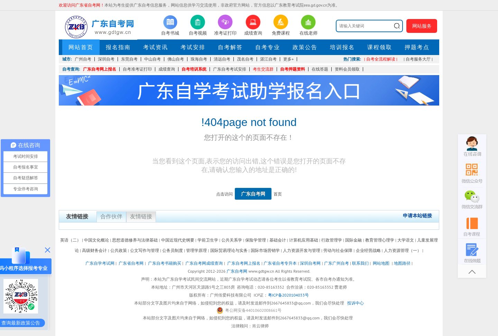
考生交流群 (263, 69)
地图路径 (403, 263)
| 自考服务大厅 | (418, 59)
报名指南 (118, 47)
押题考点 (417, 47)
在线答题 (320, 69)
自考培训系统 (194, 69)
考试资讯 (155, 47)
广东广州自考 (336, 263)
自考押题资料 (292, 69)
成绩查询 (166, 69)
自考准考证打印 (137, 69)
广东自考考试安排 (229, 69)
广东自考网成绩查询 (204, 263)
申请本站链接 (417, 215)
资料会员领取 (347, 69)
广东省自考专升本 (280, 263)
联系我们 (360, 263)
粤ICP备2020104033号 (288, 295)
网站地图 (381, 263)
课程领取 (379, 47)
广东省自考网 (131, 263)
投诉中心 (355, 303)
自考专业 (267, 47)
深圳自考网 (310, 263)
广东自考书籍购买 (164, 263)
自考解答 (230, 47)
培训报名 (342, 47)
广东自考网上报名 (99, 69)
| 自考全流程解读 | (380, 59)
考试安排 (193, 47)
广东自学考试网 (99, 263)
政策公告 (305, 47)
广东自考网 (253, 194)
